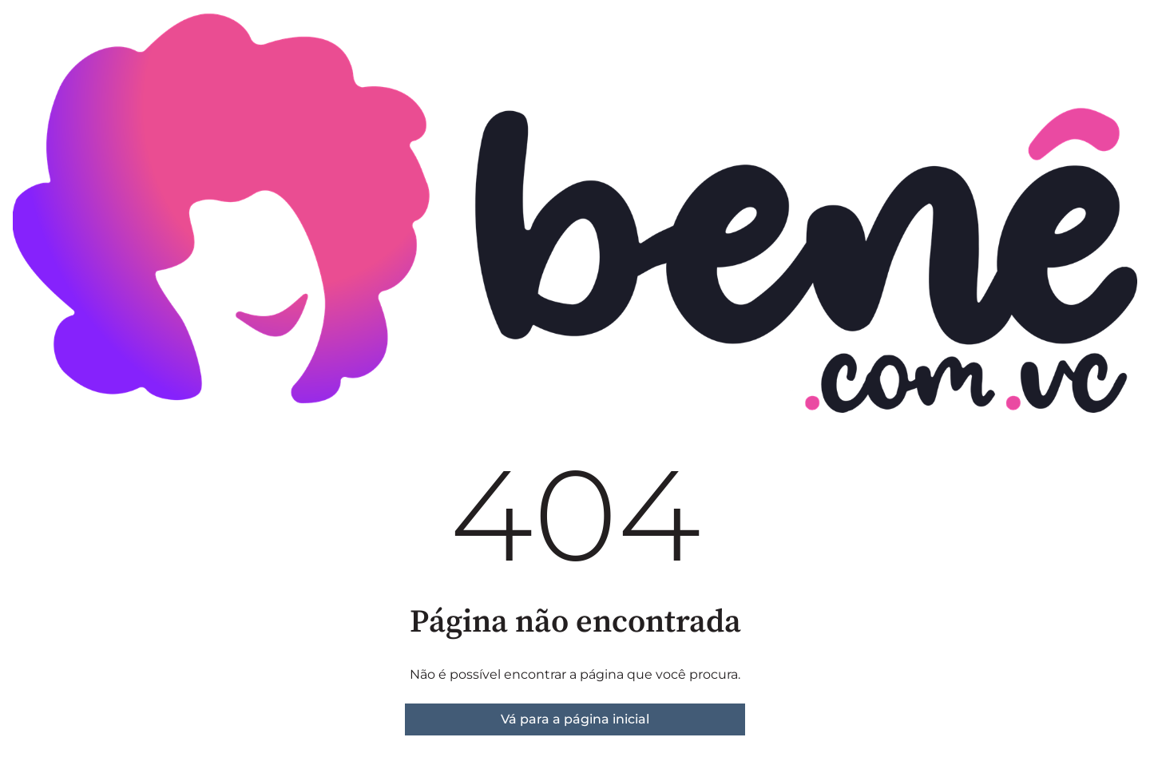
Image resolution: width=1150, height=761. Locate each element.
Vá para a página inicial (575, 719)
